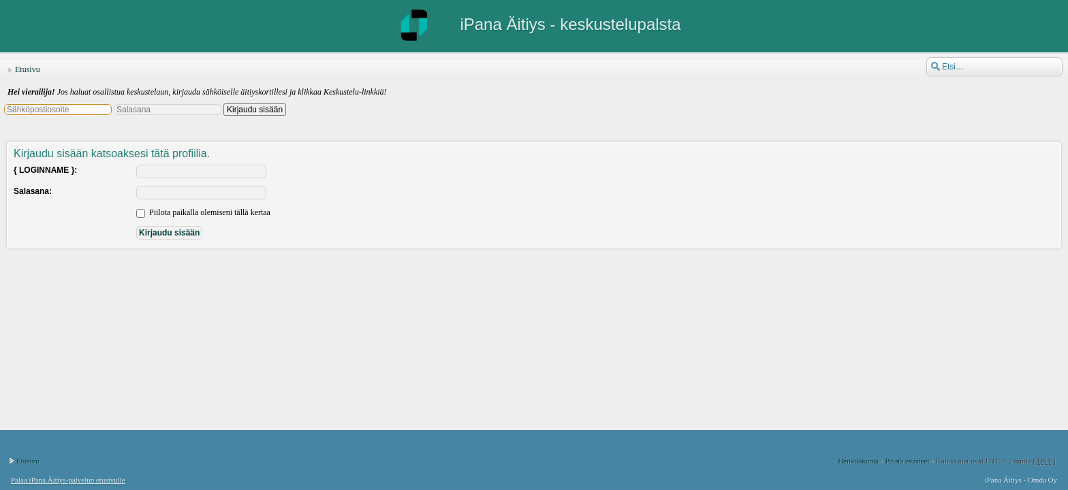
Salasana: (33, 191)
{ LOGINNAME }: (45, 170)
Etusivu (27, 69)
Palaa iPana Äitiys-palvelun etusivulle (68, 480)
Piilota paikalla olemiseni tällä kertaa (203, 212)
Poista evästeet (907, 461)
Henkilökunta (858, 461)
